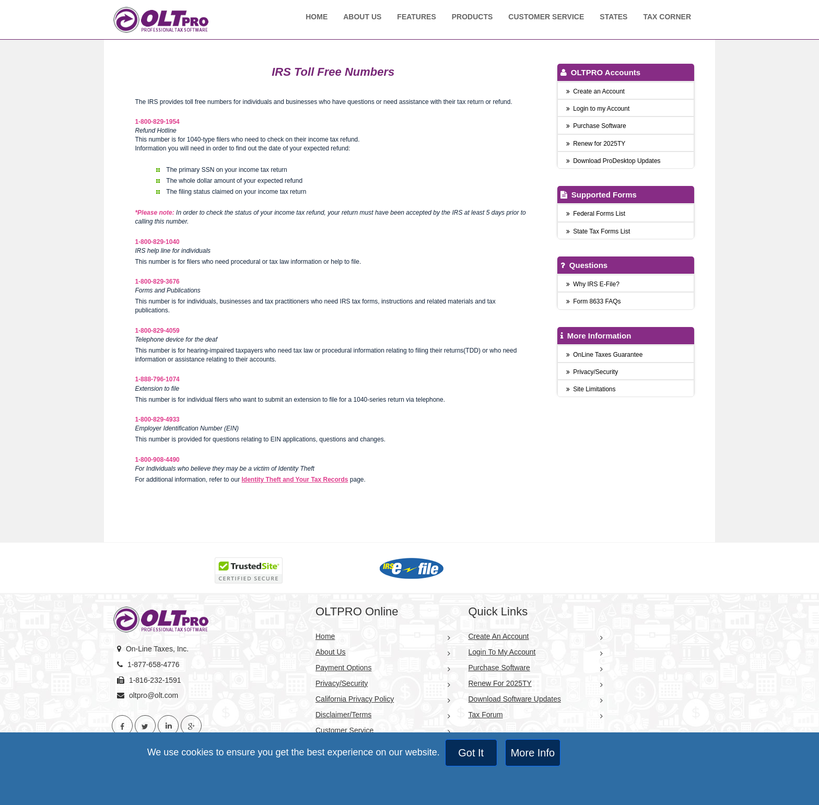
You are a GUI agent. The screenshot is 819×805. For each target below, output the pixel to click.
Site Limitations (591, 389)
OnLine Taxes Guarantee (604, 354)
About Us (362, 17)
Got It (471, 753)
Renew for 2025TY (596, 143)
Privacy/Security (592, 372)
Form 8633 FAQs (593, 301)
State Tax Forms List (598, 231)
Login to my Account (598, 108)
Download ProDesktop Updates (613, 161)
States (613, 17)
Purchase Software (596, 126)
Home (316, 17)
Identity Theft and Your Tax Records (294, 479)
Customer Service (546, 17)
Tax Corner (667, 17)
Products (472, 17)
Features (416, 17)
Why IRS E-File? (592, 284)
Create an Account (595, 91)
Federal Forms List (596, 213)
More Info (533, 753)
